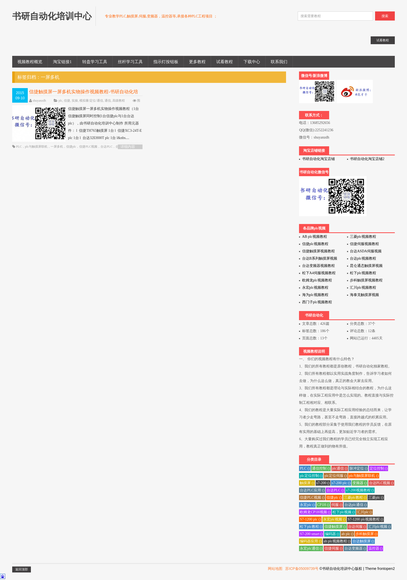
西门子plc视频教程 (317, 302)
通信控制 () (321, 468)
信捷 (67, 100)
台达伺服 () (357, 527)
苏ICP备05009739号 (301, 568)
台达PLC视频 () (381, 483)
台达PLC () (335, 490)
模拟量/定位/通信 (91, 100)
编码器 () (332, 534)
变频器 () (359, 483)
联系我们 (279, 62)
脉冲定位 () (358, 468)
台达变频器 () (355, 548)
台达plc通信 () (355, 505)
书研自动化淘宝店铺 (318, 159)
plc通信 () (339, 468)
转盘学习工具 (94, 62)
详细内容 (127, 147)
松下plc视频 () (344, 512)
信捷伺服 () (333, 548)
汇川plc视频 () (379, 527)
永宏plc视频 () (334, 519)
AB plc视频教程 (314, 237)
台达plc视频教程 (363, 258)
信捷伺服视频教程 (364, 244)
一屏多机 (57, 146)
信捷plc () (334, 497)
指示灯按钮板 (165, 62)
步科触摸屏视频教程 (366, 280)
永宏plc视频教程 (315, 287)
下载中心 (251, 62)
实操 (75, 100)
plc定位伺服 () (335, 476)
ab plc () (347, 534)
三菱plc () (375, 497)
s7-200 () (323, 483)
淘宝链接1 (62, 62)
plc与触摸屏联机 (36, 146)
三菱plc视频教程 (363, 237)
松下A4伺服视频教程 (319, 273)
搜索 (385, 16)
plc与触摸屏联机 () (363, 476)
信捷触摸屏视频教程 (318, 251)
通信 (108, 100)
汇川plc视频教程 (363, 287)
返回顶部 (21, 569)
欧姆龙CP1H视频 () (315, 512)
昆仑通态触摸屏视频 (366, 266)
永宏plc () (307, 505)
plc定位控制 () (311, 476)
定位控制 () (379, 468)
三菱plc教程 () (355, 497)
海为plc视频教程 (315, 295)
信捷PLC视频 (88, 146)
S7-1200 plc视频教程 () (365, 519)
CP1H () (323, 505)
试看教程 (224, 62)
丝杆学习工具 (130, 62)
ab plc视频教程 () (337, 541)
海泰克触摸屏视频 (364, 295)
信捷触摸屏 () (335, 527)
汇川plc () (364, 512)
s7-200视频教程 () (360, 490)
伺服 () (336, 505)
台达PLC (106, 146)
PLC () (305, 468)
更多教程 (197, 62)
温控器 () (375, 548)
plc (60, 100)
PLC (19, 146)
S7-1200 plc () (310, 519)
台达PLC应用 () (312, 490)
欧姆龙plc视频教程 (317, 280)
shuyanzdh (39, 100)
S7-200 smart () (311, 534)
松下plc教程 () (311, 527)
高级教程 (118, 100)
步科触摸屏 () (366, 534)
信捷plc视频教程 (315, 244)
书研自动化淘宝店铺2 (367, 159)
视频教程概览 (29, 62)
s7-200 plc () (341, 483)
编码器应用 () (310, 541)
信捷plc (71, 146)
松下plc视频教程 (363, 273)
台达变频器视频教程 (318, 266)
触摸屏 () (307, 483)
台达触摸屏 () (363, 541)
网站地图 (275, 568)
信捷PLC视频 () (312, 497)
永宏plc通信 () (311, 548)
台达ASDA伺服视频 (366, 251)
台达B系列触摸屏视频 (319, 258)
